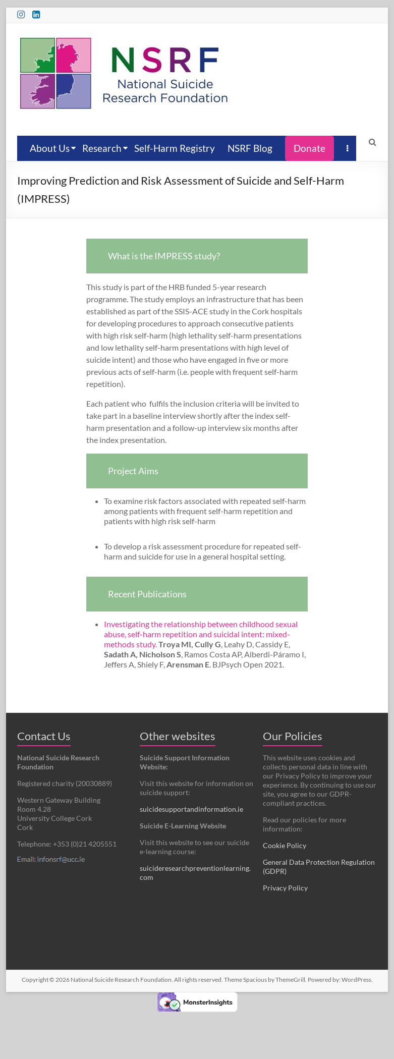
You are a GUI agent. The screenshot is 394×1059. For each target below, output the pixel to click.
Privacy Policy (285, 887)
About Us (50, 148)
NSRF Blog (250, 148)
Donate (309, 148)
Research (102, 148)
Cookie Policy (284, 845)
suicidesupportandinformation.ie (191, 809)
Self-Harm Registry (174, 148)
